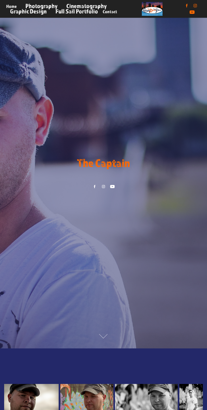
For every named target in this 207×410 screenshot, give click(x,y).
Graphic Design (28, 11)
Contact (110, 11)
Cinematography (86, 5)
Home (11, 6)
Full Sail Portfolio (77, 11)
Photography (41, 5)
